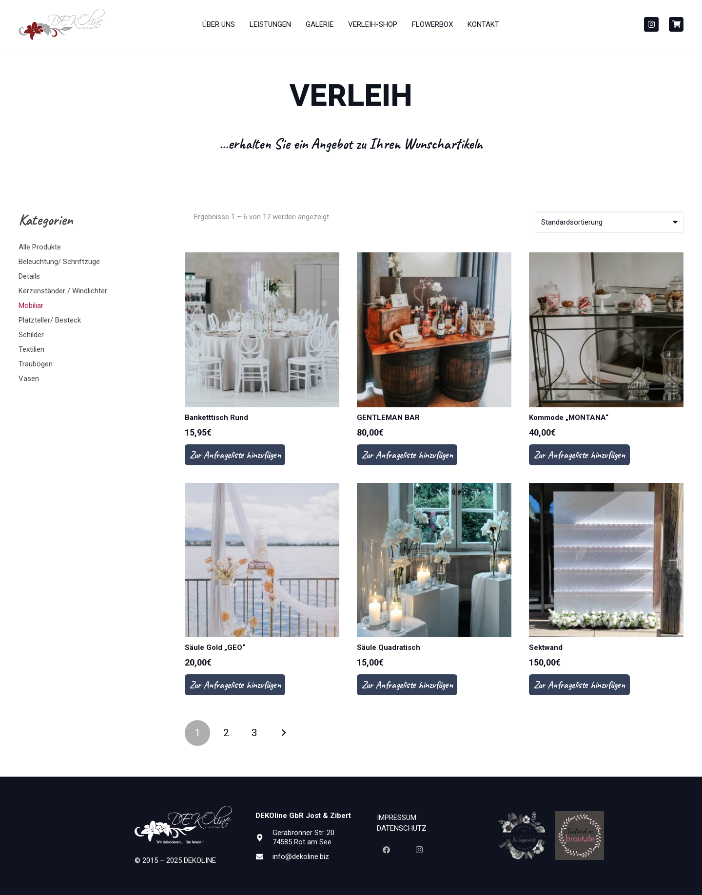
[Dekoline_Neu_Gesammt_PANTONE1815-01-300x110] (62, 24)
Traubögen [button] (36, 364)
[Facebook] (386, 850)
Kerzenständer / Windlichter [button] (63, 290)
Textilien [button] (31, 349)
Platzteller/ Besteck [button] (50, 320)
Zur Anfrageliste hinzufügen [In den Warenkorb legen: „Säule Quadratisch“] (407, 685)
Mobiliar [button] (31, 305)
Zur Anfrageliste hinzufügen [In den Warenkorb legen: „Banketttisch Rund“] (235, 455)
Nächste (283, 733)
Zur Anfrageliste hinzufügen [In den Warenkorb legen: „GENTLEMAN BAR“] (407, 455)
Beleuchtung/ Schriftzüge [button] (59, 261)
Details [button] (29, 276)
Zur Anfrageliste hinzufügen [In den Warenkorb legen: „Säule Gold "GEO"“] (235, 685)
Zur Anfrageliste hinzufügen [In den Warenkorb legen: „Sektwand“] (579, 685)
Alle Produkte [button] (40, 247)
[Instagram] (651, 24)
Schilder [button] (31, 334)
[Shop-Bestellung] (609, 222)
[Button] (676, 24)
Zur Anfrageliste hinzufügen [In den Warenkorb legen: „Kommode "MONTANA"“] (579, 455)
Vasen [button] (29, 378)
